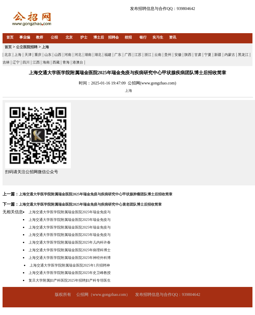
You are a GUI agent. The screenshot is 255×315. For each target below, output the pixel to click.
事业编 (24, 37)
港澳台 (77, 62)
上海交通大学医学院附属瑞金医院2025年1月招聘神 (70, 265)
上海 (45, 47)
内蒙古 (229, 55)
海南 (46, 62)
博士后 (98, 37)
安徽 (178, 55)
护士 (83, 37)
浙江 (147, 55)
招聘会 (113, 37)
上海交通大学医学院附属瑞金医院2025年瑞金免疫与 (70, 212)
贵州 (167, 55)
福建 (107, 55)
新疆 (217, 55)
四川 (26, 62)
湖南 (88, 55)
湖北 (97, 55)
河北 (78, 55)
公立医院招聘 (26, 47)
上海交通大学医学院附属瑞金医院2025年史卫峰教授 (70, 273)
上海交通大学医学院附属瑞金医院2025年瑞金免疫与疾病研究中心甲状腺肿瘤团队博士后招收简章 (95, 194)
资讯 (172, 37)
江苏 (138, 55)
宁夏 (207, 55)
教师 (39, 37)
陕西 (188, 55)
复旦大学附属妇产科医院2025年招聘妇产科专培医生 (70, 280)
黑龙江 (243, 55)
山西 (57, 55)
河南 (67, 55)
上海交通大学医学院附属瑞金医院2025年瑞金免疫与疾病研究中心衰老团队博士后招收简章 (90, 204)
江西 (36, 62)
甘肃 (197, 55)
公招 (54, 37)
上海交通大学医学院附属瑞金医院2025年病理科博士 (70, 250)
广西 (128, 55)
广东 (117, 55)
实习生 (157, 37)
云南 (157, 55)
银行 (143, 37)
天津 (28, 55)
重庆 (38, 55)
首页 (10, 37)
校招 (128, 37)
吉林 (6, 62)
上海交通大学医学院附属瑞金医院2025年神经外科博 (70, 258)
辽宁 (16, 62)
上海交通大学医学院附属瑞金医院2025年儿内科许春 (70, 242)
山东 (48, 55)
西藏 (56, 62)
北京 (69, 37)
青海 (66, 62)
